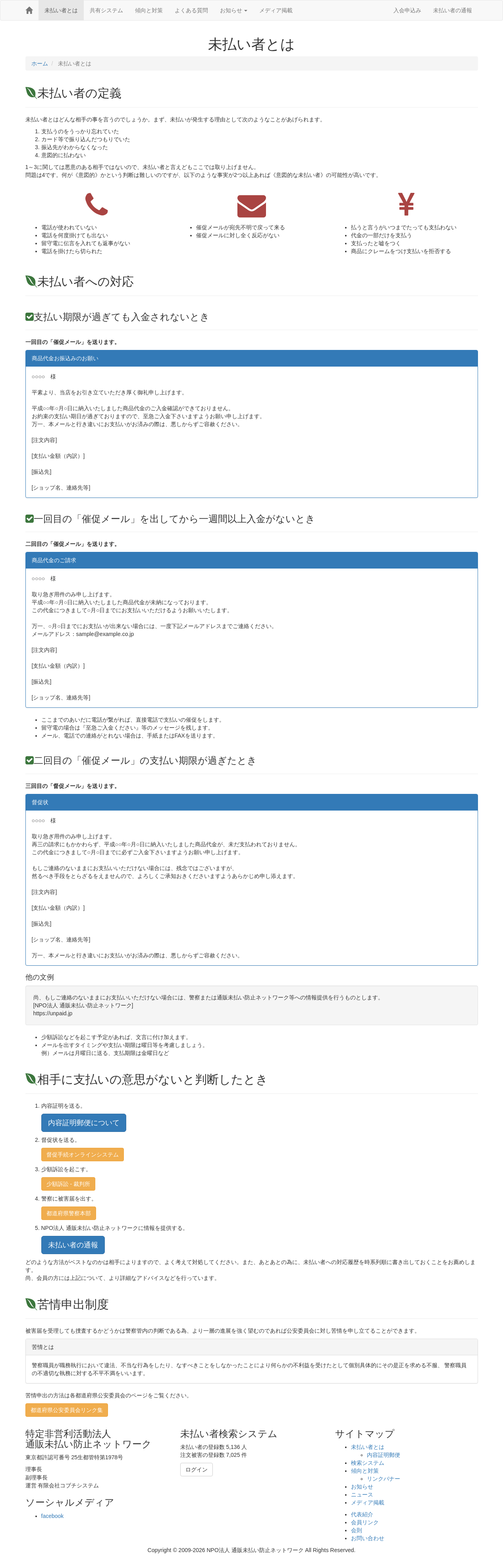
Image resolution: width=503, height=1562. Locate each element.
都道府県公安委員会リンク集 (67, 1410)
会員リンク (365, 1522)
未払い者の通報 (452, 10)
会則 (356, 1530)
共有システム (106, 10)
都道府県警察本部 (68, 1213)
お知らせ (234, 10)
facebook (52, 1516)
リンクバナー (383, 1479)
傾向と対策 (149, 10)
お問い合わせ (367, 1538)
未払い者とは (61, 10)
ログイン (196, 1469)
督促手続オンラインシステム (82, 1154)
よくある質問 (191, 10)
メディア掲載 (276, 10)
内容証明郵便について (83, 1123)
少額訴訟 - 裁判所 (68, 1184)
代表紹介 (362, 1514)
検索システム (367, 1463)
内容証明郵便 (383, 1455)
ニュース (362, 1494)
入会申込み (407, 10)
